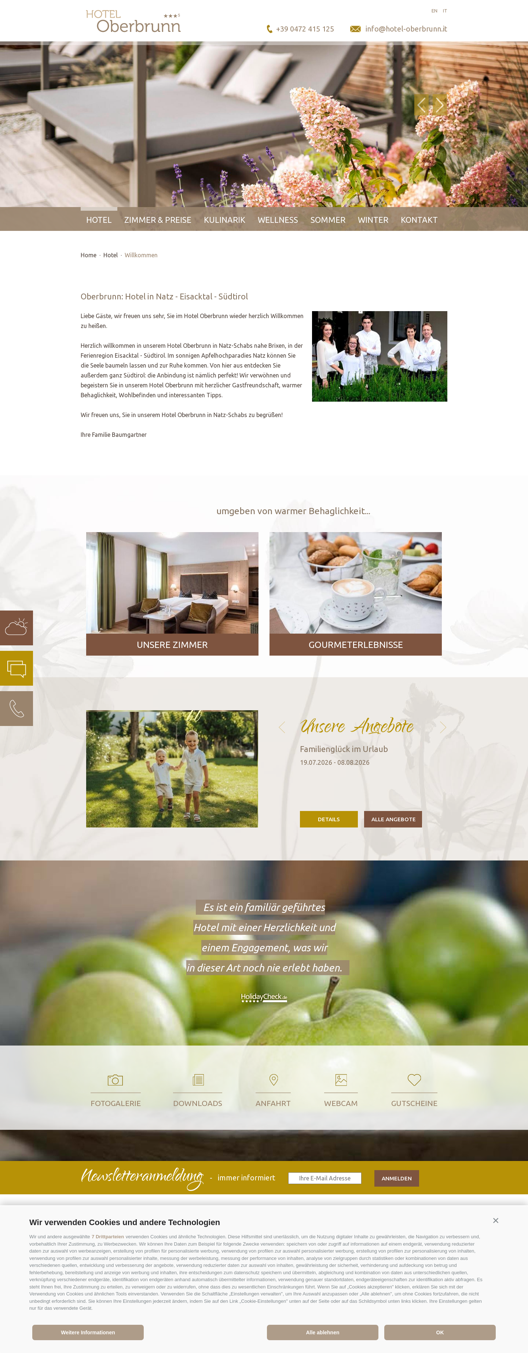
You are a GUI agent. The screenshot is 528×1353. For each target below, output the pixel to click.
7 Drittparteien (108, 1236)
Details (329, 819)
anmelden (397, 1178)
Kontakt (419, 219)
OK (440, 1332)
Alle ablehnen (322, 1332)
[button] (496, 1221)
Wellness (278, 219)
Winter (373, 219)
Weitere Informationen (88, 1332)
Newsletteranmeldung (141, 1177)
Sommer (328, 219)
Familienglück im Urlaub (344, 748)
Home (88, 255)
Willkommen (141, 255)
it (445, 10)
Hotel (99, 219)
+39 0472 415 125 (305, 29)
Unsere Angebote (356, 725)
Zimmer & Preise (157, 219)
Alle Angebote (393, 819)
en (434, 10)
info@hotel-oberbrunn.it (406, 29)
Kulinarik (224, 219)
